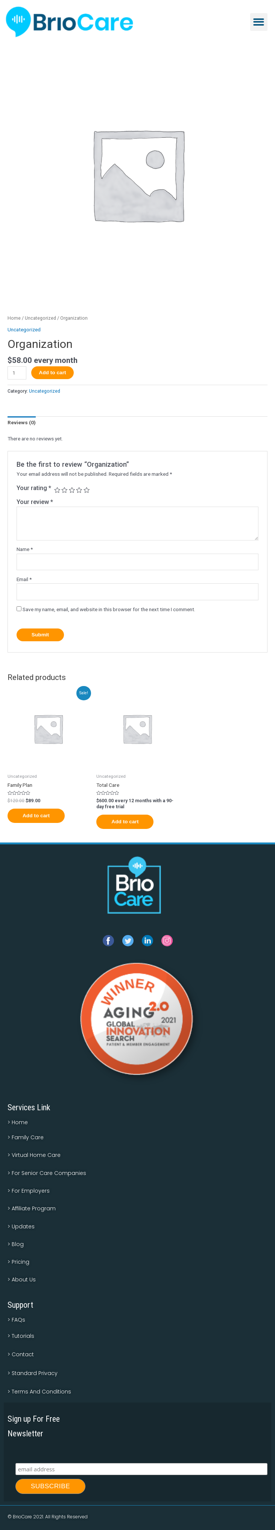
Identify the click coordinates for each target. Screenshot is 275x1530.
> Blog (16, 1244)
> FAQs (16, 1320)
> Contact (21, 1354)
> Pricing (18, 1262)
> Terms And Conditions (39, 1391)
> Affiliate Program (32, 1208)
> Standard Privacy (33, 1373)
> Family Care (26, 1137)
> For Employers (29, 1191)
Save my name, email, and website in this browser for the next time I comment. (109, 609)
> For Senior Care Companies (47, 1173)
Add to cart (52, 372)
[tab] (22, 423)
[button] (259, 22)
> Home (18, 1122)
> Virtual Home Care (34, 1155)
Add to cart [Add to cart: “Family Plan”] (36, 815)
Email (24, 579)
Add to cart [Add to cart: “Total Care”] (124, 821)
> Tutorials (21, 1336)
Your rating (34, 488)
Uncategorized (40, 318)
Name (25, 549)
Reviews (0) (22, 422)
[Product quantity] (17, 372)
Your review (35, 501)
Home (14, 318)
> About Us (22, 1279)
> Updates (21, 1226)
